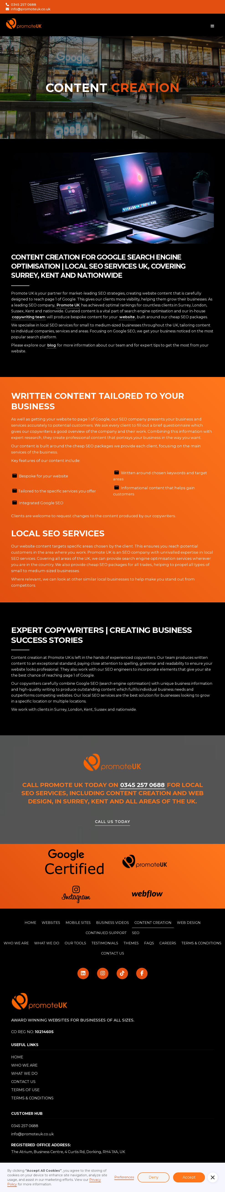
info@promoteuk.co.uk (30, 9)
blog (51, 345)
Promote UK (68, 305)
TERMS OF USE (25, 1090)
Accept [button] (189, 1177)
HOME (30, 922)
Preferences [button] (124, 1177)
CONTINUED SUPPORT (106, 933)
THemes (131, 943)
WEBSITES (51, 922)
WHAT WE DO (24, 1073)
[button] (213, 1177)
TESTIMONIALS (105, 943)
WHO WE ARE (16, 943)
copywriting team (28, 317)
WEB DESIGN (189, 922)
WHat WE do (46, 943)
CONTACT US (112, 953)
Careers (167, 943)
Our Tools (75, 943)
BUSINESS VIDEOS (112, 922)
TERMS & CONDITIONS (201, 943)
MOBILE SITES (78, 922)
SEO (135, 933)
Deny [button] (154, 1177)
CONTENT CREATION (152, 922)
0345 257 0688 (23, 5)
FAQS (149, 943)
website (127, 317)
